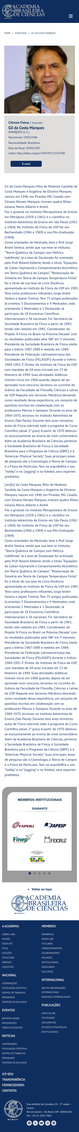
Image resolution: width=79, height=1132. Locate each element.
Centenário (48, 1017)
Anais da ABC (49, 1013)
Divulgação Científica (14, 987)
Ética (5, 948)
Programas (8, 997)
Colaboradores (51, 952)
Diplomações (9, 1022)
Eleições (7, 952)
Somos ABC (48, 938)
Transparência (13, 1079)
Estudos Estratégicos (54, 1027)
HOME (7, 33)
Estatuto (7, 943)
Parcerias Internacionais (56, 996)
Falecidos (47, 971)
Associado (21, 33)
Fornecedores (13, 1085)
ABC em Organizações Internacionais (54, 990)
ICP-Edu (7, 1074)
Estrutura (8, 957)
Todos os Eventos (12, 1027)
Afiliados (47, 957)
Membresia (48, 934)
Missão (6, 938)
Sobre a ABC (8, 934)
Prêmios (6, 962)
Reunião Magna (10, 1018)
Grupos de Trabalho (13, 992)
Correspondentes (52, 948)
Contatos (9, 1091)
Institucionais (50, 962)
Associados (48, 966)
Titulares (47, 943)
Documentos (49, 1022)
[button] (11, 831)
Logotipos (8, 966)
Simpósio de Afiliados (14, 1001)
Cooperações (9, 983)
